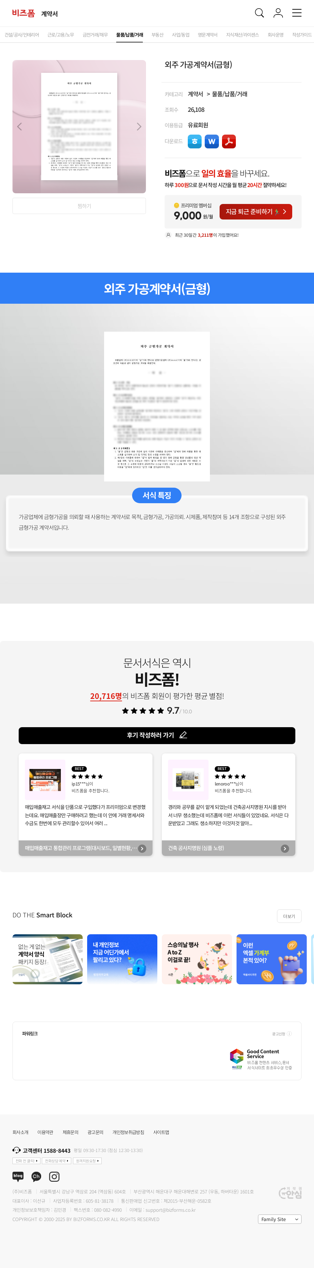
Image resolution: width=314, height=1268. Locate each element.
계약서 (195, 93)
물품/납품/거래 (229, 93)
